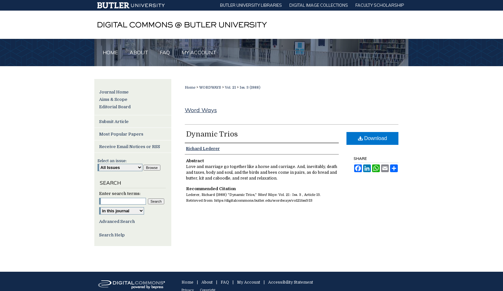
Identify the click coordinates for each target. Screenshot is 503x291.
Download (372, 138)
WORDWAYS (210, 87)
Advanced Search (117, 221)
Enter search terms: (120, 193)
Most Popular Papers (121, 134)
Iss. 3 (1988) (250, 87)
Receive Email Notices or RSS (129, 146)
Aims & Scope (113, 99)
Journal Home (114, 92)
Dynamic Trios (212, 134)
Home (190, 87)
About (207, 282)
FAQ (225, 282)
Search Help (112, 235)
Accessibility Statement (290, 282)
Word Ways (201, 110)
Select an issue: (112, 161)
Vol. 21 (230, 87)
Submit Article (114, 121)
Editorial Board (115, 106)
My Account (248, 282)
